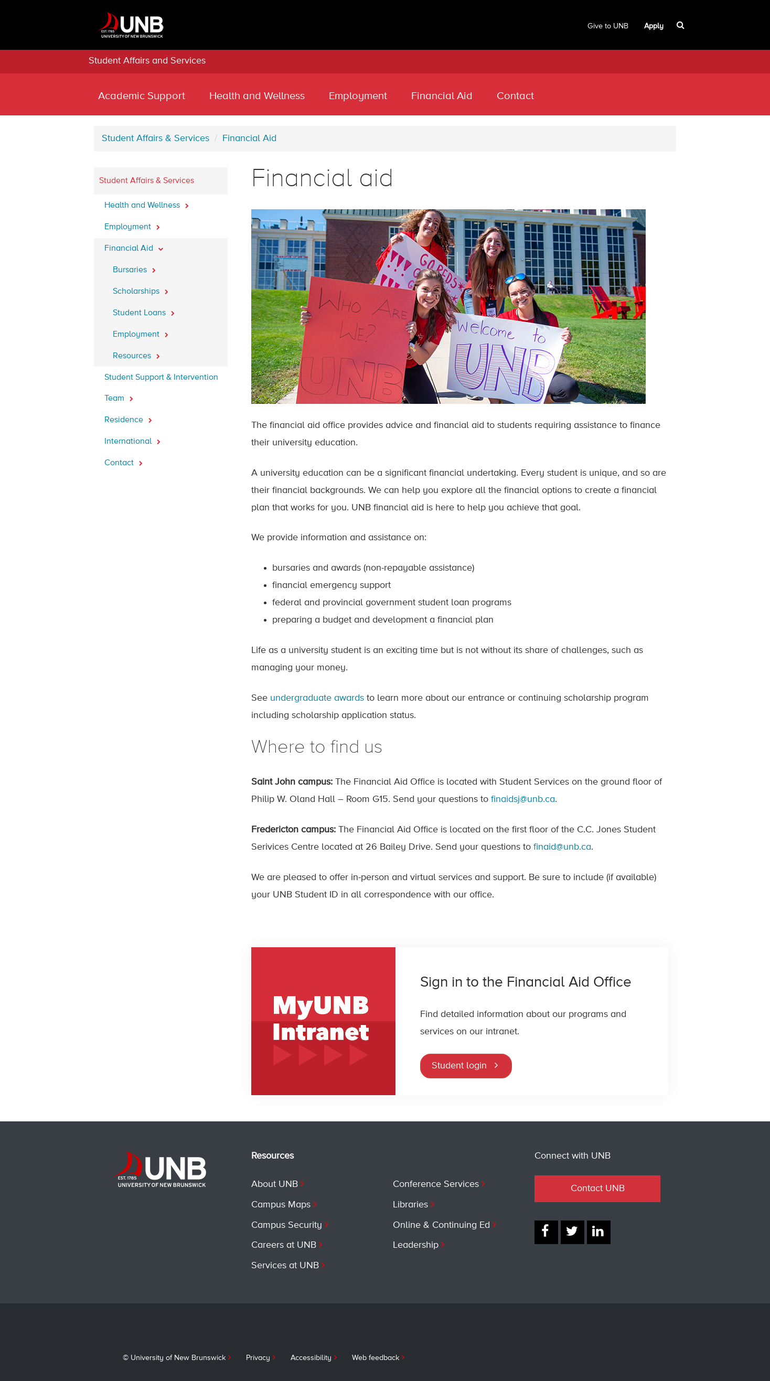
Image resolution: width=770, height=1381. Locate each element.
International (132, 438)
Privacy (258, 1358)
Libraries (410, 1204)
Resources (136, 353)
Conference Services (436, 1184)
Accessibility (311, 1358)
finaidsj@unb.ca (523, 799)
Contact (515, 96)
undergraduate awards (317, 698)
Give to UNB (607, 26)
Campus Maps (281, 1204)
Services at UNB (285, 1265)
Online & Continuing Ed (441, 1225)
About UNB (274, 1184)
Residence (128, 417)
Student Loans (144, 310)
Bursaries (134, 267)
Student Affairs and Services (147, 61)
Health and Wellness (257, 96)
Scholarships (140, 288)
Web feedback (375, 1358)
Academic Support (141, 96)
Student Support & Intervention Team (161, 388)
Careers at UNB (283, 1245)
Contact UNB (598, 1188)
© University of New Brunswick (174, 1358)
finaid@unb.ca (562, 847)
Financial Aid (442, 96)
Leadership (416, 1245)
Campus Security (286, 1225)
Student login (459, 1065)
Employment (358, 96)
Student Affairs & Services (155, 138)
